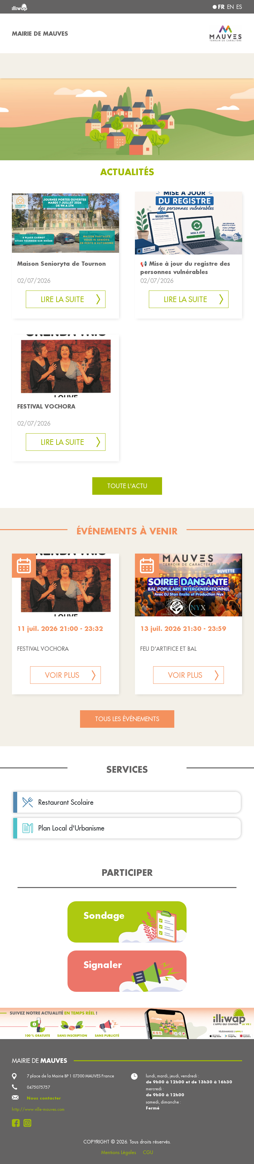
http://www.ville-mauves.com (38, 1109)
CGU (148, 1152)
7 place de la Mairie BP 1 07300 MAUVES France (70, 1075)
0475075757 (38, 1087)
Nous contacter (44, 1098)
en (230, 7)
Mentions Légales (118, 1152)
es (239, 7)
